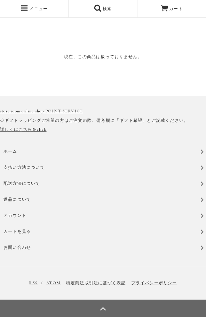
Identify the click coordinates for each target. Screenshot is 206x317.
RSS (33, 283)
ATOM (53, 283)
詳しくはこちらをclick (23, 129)
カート (171, 8)
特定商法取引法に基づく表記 (96, 283)
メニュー (34, 8)
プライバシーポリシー (154, 283)
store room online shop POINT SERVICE (41, 111)
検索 (103, 8)
